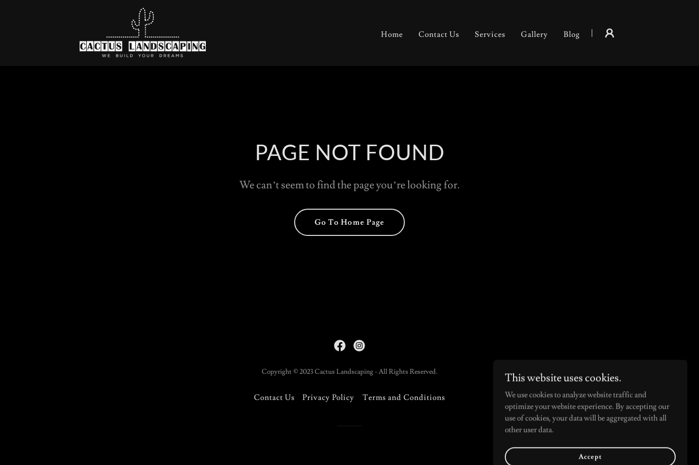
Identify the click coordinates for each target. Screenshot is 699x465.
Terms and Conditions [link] (404, 397)
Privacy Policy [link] (328, 397)
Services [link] (490, 34)
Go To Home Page (349, 222)
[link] (143, 31)
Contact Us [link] (438, 34)
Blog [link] (572, 34)
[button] (609, 33)
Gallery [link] (534, 34)
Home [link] (392, 34)
